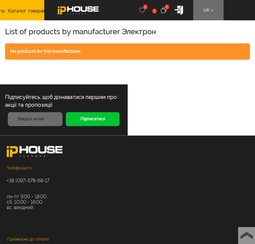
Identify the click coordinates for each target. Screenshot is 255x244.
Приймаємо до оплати (28, 239)
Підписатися (92, 119)
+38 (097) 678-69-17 (28, 180)
